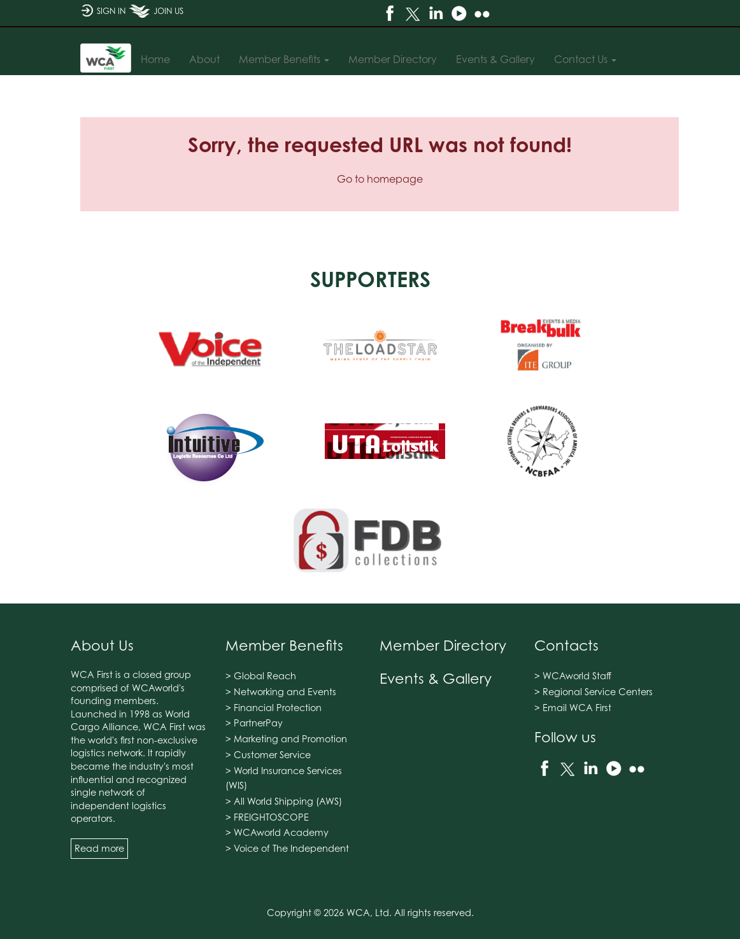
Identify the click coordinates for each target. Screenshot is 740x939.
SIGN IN (102, 15)
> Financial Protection (273, 707)
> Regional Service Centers (593, 691)
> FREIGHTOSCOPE (267, 817)
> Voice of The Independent (287, 848)
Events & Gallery (436, 678)
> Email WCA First (572, 707)
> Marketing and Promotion (286, 738)
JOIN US (155, 15)
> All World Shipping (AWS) (283, 801)
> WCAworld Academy (277, 832)
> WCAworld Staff (572, 675)
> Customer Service (268, 754)
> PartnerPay (254, 722)
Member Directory (443, 645)
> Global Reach (260, 675)
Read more (99, 848)
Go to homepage (380, 179)
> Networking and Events (280, 691)
